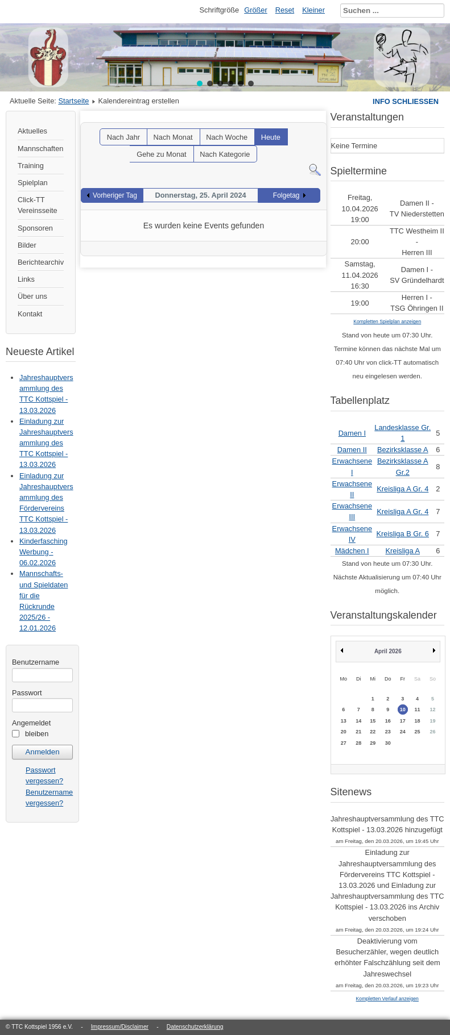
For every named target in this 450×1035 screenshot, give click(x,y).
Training (31, 165)
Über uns (32, 296)
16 (388, 721)
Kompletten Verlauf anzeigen (387, 998)
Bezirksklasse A (402, 449)
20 (343, 731)
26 (433, 731)
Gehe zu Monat (162, 154)
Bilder (27, 245)
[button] (200, 83)
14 (358, 721)
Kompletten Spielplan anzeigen (387, 321)
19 (433, 721)
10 (403, 709)
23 (388, 731)
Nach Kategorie (225, 154)
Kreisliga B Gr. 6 (403, 533)
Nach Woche (226, 137)
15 (372, 721)
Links (26, 279)
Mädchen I (352, 550)
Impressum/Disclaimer (119, 1027)
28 (358, 743)
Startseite (73, 101)
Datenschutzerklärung (195, 1027)
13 (343, 721)
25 (417, 731)
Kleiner (313, 10)
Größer (255, 10)
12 (433, 709)
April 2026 (388, 651)
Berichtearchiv (41, 262)
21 (358, 731)
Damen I (352, 433)
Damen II (352, 449)
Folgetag (286, 195)
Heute (270, 137)
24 (403, 731)
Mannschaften (40, 148)
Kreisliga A (403, 550)
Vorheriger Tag (115, 195)
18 (417, 721)
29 (372, 743)
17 (403, 721)
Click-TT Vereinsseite (37, 205)
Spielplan (33, 182)
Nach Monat (173, 137)
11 (417, 709)
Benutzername (35, 662)
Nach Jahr (123, 137)
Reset (284, 10)
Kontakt (30, 314)
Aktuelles (32, 131)
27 (343, 743)
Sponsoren (35, 228)
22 (372, 731)
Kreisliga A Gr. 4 (402, 489)
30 (388, 743)
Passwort (27, 692)
